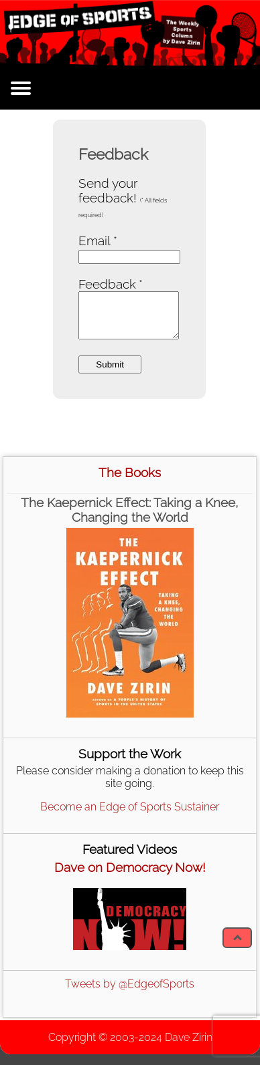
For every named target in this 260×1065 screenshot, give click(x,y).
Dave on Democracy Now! (130, 867)
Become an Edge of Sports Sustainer (129, 806)
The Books (130, 472)
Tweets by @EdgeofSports (129, 983)
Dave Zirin (188, 1037)
